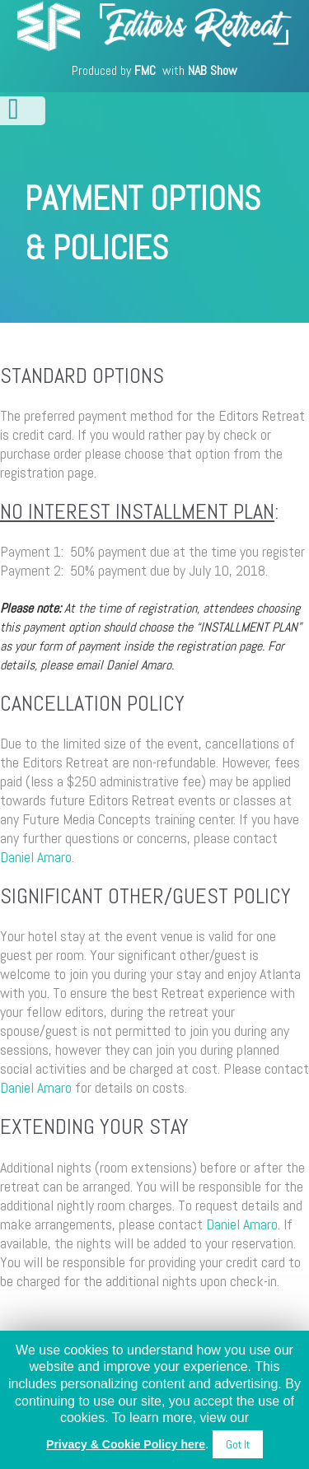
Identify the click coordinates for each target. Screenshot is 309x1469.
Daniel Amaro (36, 856)
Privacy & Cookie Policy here (125, 1444)
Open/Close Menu (22, 110)
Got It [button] (238, 1444)
